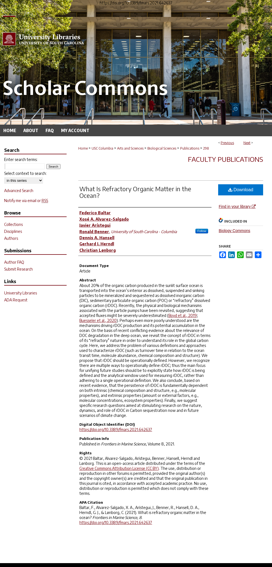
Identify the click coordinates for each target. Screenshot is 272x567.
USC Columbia (102, 148)
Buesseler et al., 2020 (98, 320)
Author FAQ (14, 262)
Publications (189, 148)
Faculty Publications (225, 159)
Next (246, 143)
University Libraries (20, 293)
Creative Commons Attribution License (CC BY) (119, 468)
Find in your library (237, 206)
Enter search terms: (20, 159)
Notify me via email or (26, 200)
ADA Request (15, 300)
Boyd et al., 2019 (182, 315)
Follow (201, 231)
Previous (227, 143)
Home (83, 148)
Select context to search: (25, 173)
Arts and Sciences (130, 148)
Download (240, 189)
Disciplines (13, 231)
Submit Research (18, 269)
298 (206, 148)
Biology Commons (234, 230)
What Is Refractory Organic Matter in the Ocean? (135, 192)
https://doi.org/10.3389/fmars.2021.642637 (115, 429)
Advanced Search (18, 190)
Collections (13, 224)
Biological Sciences (161, 148)
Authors (11, 238)
